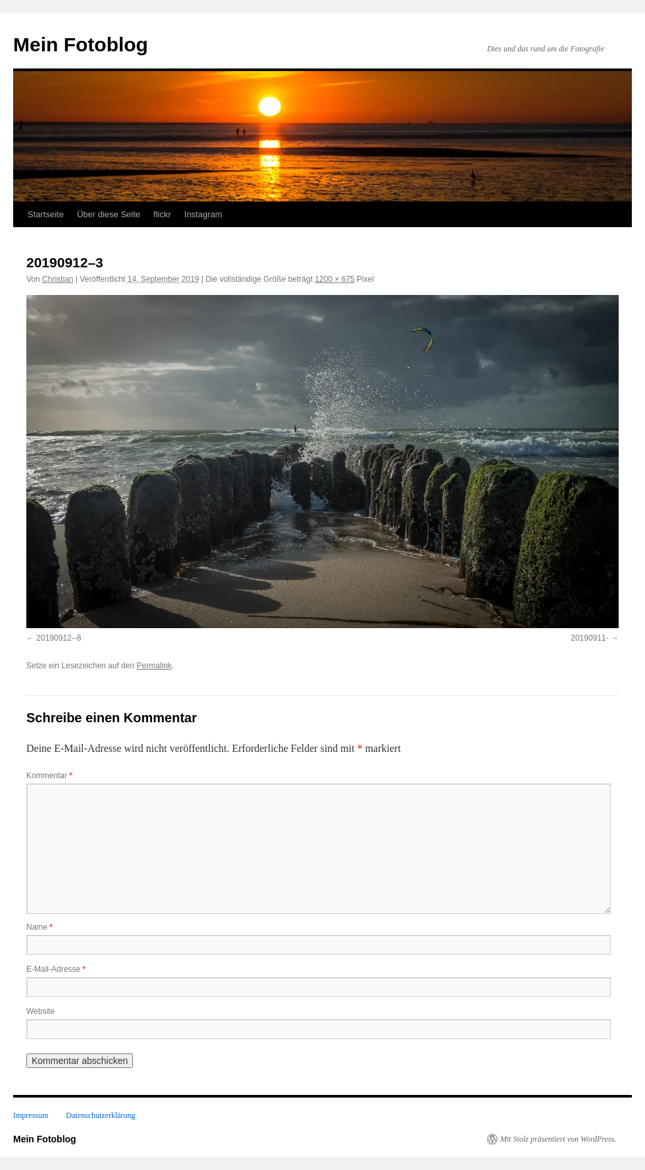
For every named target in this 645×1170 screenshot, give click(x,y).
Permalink (153, 665)
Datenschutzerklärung (100, 1115)
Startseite (46, 214)
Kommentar (49, 775)
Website (40, 1011)
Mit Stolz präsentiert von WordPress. (558, 1139)
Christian (57, 279)
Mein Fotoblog (80, 44)
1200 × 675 (334, 279)
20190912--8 (58, 638)
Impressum (30, 1115)
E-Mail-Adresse (56, 969)
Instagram (203, 214)
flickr (162, 214)
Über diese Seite (108, 214)
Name (39, 927)
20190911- (589, 638)
